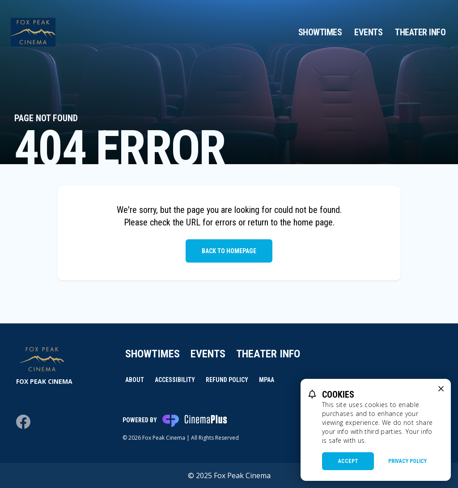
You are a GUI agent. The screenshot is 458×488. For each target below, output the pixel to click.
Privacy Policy (407, 461)
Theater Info (420, 32)
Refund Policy (227, 379)
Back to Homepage (229, 251)
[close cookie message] (441, 388)
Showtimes (320, 32)
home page (313, 222)
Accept (348, 461)
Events (368, 32)
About (134, 379)
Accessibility (175, 379)
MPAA (266, 379)
